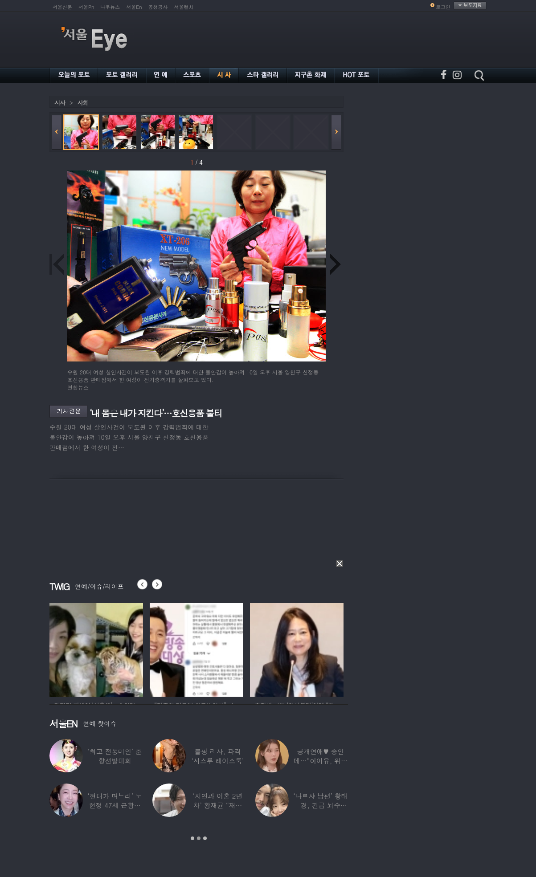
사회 (82, 102)
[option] (96, 648)
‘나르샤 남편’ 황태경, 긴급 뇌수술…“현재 (320, 805)
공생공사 (158, 7)
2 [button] (198, 838)
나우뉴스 (110, 7)
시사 (59, 102)
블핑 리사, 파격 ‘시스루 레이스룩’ (218, 756)
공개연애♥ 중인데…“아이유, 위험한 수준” (321, 761)
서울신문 (62, 7)
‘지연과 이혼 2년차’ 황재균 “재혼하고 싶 (218, 805)
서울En (134, 7)
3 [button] (205, 838)
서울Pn (86, 7)
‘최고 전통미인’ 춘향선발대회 (115, 756)
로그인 (443, 7)
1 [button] (192, 838)
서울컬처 (184, 7)
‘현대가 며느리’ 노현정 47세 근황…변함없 (115, 805)
